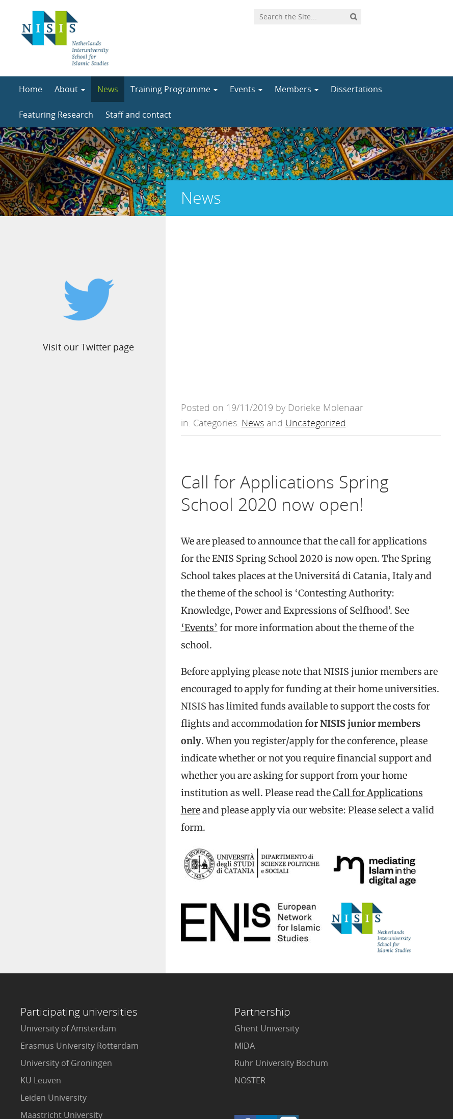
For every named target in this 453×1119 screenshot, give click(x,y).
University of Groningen (66, 899)
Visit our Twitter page (85, 347)
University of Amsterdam (68, 864)
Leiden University (53, 934)
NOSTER (249, 916)
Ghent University (266, 864)
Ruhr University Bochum (281, 899)
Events (246, 89)
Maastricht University (61, 951)
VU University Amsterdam (70, 1020)
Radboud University (58, 968)
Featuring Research (56, 114)
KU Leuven (40, 916)
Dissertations (356, 89)
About (70, 89)
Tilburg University (54, 986)
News (107, 89)
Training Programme (174, 89)
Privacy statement (395, 1073)
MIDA (244, 882)
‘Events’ (199, 464)
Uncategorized (315, 259)
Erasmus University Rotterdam (79, 882)
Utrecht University (55, 1003)
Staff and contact (138, 114)
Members (296, 89)
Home (30, 89)
